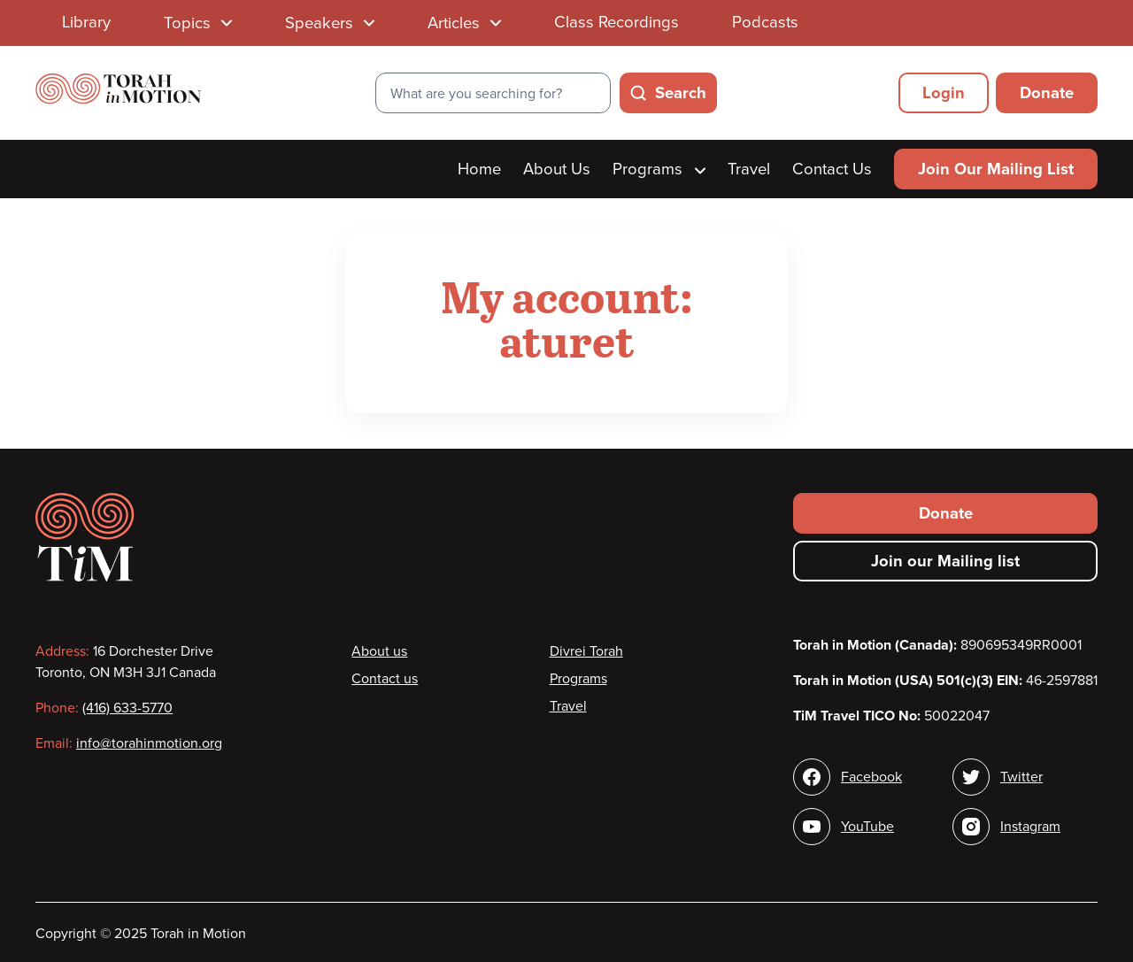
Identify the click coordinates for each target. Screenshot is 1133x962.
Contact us (384, 679)
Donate (1047, 93)
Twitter (1021, 777)
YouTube (867, 826)
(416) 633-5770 (127, 708)
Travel (749, 169)
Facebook (871, 777)
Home (479, 169)
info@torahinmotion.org (149, 743)
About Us (556, 169)
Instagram (1030, 826)
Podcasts (765, 22)
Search (680, 93)
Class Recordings (616, 22)
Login (943, 93)
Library (86, 22)
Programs (659, 169)
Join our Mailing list (945, 561)
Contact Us (832, 169)
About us (379, 651)
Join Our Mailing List (996, 169)
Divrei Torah (586, 651)
